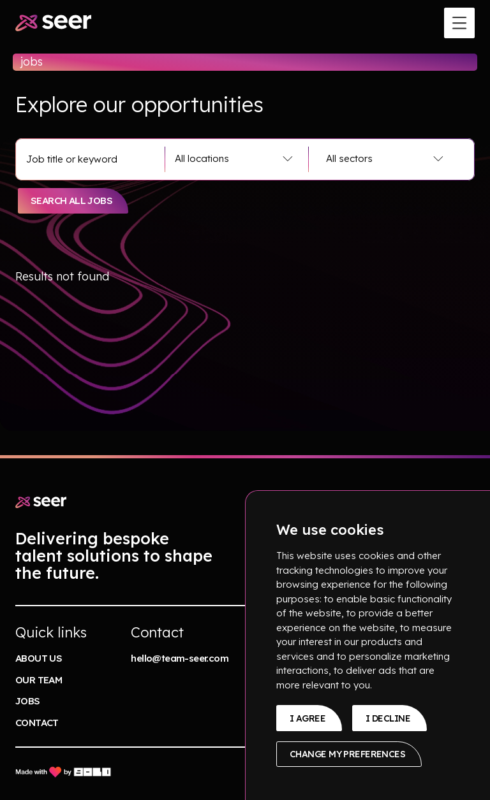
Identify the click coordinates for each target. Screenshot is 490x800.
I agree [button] (307, 718)
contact (37, 722)
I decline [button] (388, 718)
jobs (27, 701)
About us (38, 658)
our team (38, 680)
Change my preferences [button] (347, 754)
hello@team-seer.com (179, 658)
